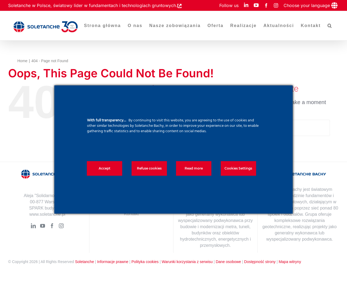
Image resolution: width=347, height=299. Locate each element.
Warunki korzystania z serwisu (187, 262)
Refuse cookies (149, 168)
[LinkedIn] (33, 225)
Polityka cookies (145, 262)
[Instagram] (61, 225)
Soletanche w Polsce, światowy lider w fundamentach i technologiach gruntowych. (92, 5)
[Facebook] (52, 225)
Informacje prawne (112, 262)
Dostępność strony (260, 262)
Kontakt (131, 213)
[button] (329, 25)
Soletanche (84, 262)
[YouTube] (42, 225)
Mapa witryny (290, 262)
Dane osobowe (228, 262)
